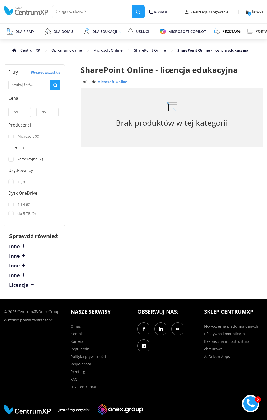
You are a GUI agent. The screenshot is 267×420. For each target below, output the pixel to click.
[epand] (37, 31)
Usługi (142, 31)
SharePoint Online (150, 50)
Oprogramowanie (66, 50)
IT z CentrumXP (84, 386)
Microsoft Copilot (187, 31)
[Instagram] (143, 345)
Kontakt (158, 11)
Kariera (77, 341)
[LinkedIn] (160, 328)
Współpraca (81, 364)
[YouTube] (177, 328)
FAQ (74, 379)
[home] (26, 10)
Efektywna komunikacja (224, 333)
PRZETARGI (228, 31)
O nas (76, 326)
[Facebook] (143, 328)
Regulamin (80, 348)
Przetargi (78, 371)
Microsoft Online (108, 50)
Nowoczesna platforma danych (231, 326)
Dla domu (63, 31)
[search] (138, 11)
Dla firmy (24, 31)
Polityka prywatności (88, 356)
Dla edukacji (104, 31)
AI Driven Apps (217, 356)
